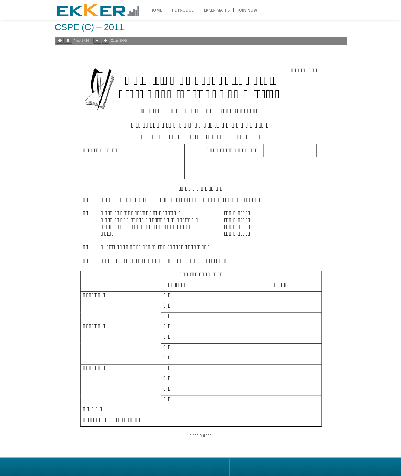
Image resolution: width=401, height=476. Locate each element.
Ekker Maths (217, 10)
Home (156, 10)
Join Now (247, 10)
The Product (183, 10)
